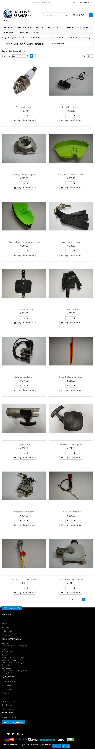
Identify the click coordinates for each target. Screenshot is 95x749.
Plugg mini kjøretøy (24, 107)
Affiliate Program (8, 709)
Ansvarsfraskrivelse (8, 701)
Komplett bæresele (71, 309)
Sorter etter (6, 56)
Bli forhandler (7, 685)
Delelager (18, 44)
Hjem (7, 43)
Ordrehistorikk (7, 631)
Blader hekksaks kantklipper (71, 377)
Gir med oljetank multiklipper (71, 579)
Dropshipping (7, 705)
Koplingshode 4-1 (24, 444)
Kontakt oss (59, 2)
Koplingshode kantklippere (24, 174)
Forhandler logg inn (9, 681)
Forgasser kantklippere (24, 511)
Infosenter (5, 693)
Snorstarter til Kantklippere (71, 444)
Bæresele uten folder (71, 242)
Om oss (4, 619)
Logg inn (71, 2)
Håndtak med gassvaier (71, 511)
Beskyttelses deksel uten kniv (71, 174)
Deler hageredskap (35, 44)
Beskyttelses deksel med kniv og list (24, 242)
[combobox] (54, 14)
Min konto (5, 627)
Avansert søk (6, 635)
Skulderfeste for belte (24, 309)
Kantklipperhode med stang (24, 579)
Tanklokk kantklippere (71, 107)
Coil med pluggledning (24, 377)
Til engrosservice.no (9, 689)
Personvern (6, 697)
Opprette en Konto (86, 2)
